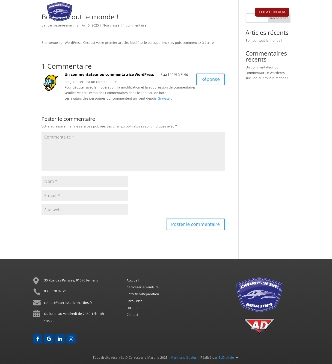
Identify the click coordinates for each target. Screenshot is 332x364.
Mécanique (174, 13)
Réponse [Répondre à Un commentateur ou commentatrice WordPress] (210, 79)
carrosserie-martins (63, 25)
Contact (219, 13)
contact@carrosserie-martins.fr (68, 302)
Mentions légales (183, 357)
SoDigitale (227, 357)
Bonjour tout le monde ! (264, 40)
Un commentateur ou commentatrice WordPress (109, 74)
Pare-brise (198, 13)
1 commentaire (134, 25)
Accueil (112, 13)
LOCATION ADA (272, 12)
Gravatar (164, 98)
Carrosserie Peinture (142, 13)
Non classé (111, 25)
